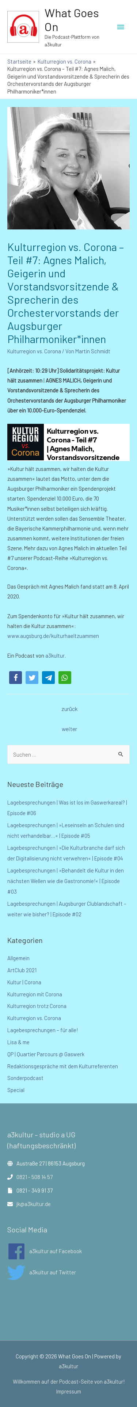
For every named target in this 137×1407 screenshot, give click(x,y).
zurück (69, 708)
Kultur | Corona (24, 982)
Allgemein (18, 958)
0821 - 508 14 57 (34, 1177)
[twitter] (41, 1272)
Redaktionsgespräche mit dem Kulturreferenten (62, 1066)
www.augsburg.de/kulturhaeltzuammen (53, 635)
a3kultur (54, 655)
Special (15, 1090)
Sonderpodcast (25, 1078)
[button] (15, 677)
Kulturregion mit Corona (34, 994)
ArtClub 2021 (22, 970)
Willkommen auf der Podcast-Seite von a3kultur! (69, 1381)
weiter (69, 728)
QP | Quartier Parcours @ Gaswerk (45, 1054)
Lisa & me (18, 1042)
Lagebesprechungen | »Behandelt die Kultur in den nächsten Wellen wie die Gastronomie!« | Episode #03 (65, 881)
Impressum (68, 1391)
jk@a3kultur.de (33, 1204)
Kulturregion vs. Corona (34, 351)
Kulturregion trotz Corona (36, 1006)
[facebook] (44, 1251)
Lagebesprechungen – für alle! (42, 1030)
